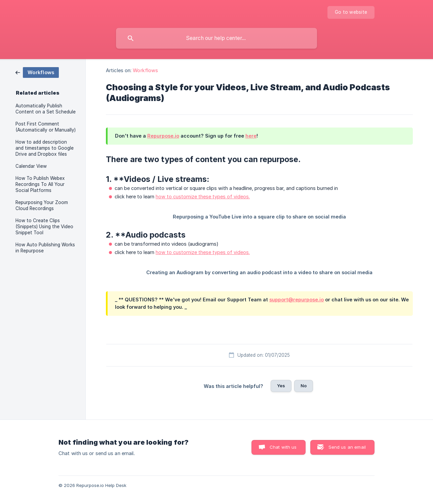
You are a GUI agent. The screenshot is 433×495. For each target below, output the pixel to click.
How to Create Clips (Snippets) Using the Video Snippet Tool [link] (44, 226)
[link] (37, 72)
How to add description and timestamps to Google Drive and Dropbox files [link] (44, 148)
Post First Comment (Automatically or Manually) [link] (45, 127)
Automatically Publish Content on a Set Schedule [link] (45, 108)
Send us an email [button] (347, 447)
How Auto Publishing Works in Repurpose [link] (45, 247)
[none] (351, 12)
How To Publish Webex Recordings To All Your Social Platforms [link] (40, 184)
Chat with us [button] (283, 447)
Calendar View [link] (31, 166)
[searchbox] (216, 38)
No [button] (304, 385)
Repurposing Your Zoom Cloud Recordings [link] (41, 205)
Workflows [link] (145, 70)
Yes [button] (281, 385)
